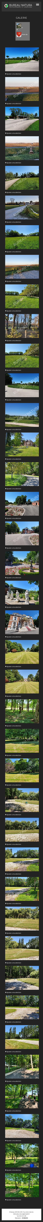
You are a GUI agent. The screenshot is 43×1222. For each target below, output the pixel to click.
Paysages (20, 27)
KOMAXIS (25, 1218)
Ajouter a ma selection (13, 74)
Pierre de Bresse (22, 35)
